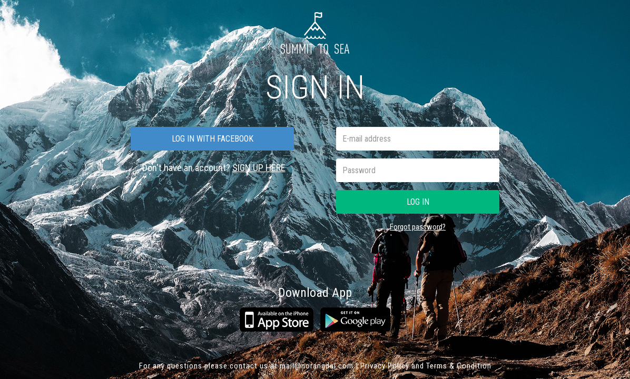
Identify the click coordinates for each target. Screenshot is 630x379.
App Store (276, 319)
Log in (418, 202)
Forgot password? (418, 227)
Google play (355, 319)
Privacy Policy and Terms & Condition (425, 366)
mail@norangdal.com (316, 366)
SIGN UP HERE (259, 167)
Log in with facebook (212, 139)
